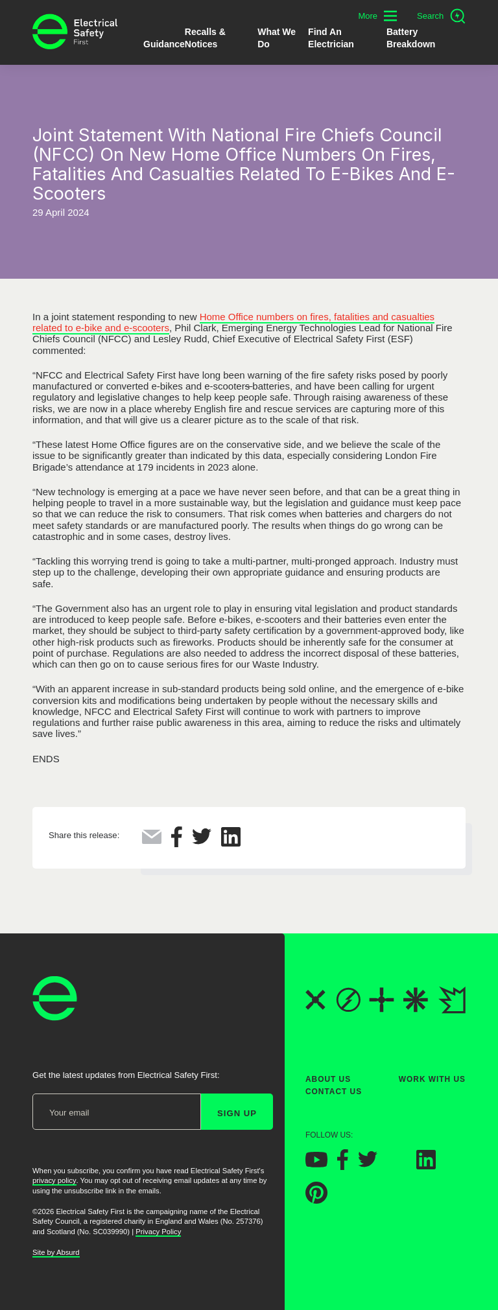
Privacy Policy (158, 1231)
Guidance (164, 44)
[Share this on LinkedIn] (231, 842)
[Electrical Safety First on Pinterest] (316, 1200)
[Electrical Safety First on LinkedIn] (426, 1165)
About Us (328, 1079)
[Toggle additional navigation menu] (377, 16)
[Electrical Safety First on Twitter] (367, 1163)
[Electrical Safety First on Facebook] (342, 1166)
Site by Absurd (56, 1252)
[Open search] (441, 16)
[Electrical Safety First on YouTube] (316, 1163)
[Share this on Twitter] (201, 841)
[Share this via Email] (151, 840)
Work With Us (432, 1079)
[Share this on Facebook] (176, 843)
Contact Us (333, 1091)
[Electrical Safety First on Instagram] (397, 1165)
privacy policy (54, 1180)
